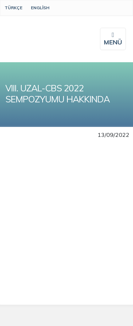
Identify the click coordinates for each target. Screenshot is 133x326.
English (40, 7)
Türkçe (13, 7)
